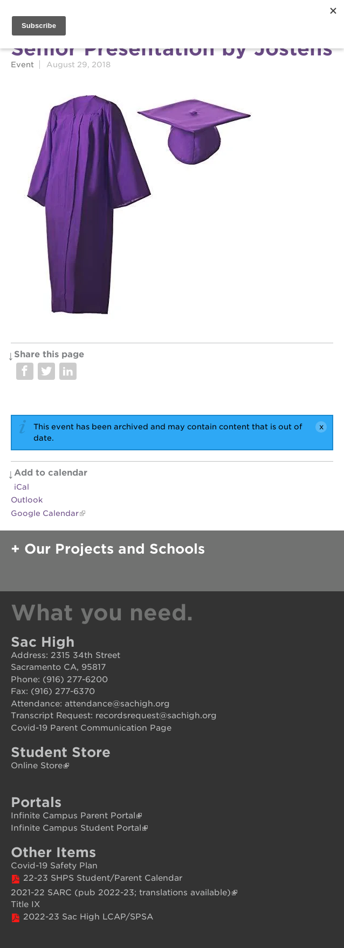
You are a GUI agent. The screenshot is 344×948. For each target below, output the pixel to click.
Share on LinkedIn (68, 371)
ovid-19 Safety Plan (57, 866)
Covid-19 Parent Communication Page (91, 728)
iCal (21, 487)
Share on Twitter (46, 371)
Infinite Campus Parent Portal (73, 815)
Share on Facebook (24, 371)
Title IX (25, 904)
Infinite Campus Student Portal (76, 828)
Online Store (37, 765)
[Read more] (172, 205)
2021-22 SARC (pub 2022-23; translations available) (121, 892)
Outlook (27, 500)
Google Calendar (45, 513)
